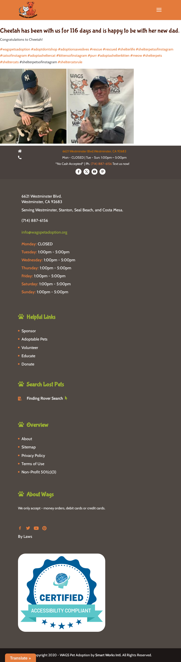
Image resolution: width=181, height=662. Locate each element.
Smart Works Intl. (108, 655)
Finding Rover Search (45, 398)
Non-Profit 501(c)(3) (39, 472)
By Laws (25, 536)
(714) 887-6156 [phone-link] (35, 220)
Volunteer (30, 347)
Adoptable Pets (35, 339)
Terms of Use (33, 463)
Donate (28, 364)
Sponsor (29, 331)
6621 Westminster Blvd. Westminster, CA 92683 (42, 199)
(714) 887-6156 (101, 164)
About (27, 438)
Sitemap (29, 447)
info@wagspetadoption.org (44, 232)
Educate (28, 355)
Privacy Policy (33, 455)
